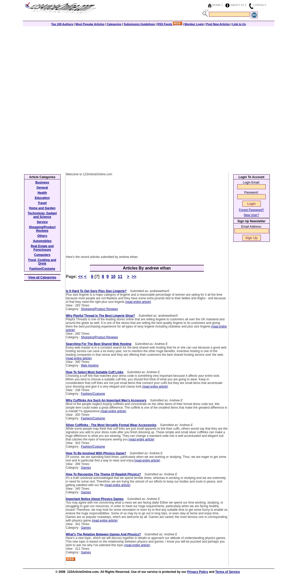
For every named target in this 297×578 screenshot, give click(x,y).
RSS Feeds (169, 24)
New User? (251, 215)
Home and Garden (42, 208)
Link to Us (239, 24)
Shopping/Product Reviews (99, 309)
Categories (114, 24)
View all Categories (42, 277)
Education (42, 198)
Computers (42, 255)
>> (134, 276)
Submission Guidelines (139, 24)
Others (42, 236)
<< (80, 276)
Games (86, 467)
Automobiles (42, 241)
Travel (42, 203)
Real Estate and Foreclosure (42, 248)
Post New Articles (218, 24)
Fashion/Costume (93, 394)
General (42, 187)
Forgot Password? (251, 210)
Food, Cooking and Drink (42, 261)
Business (42, 182)
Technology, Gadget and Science (42, 215)
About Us (237, 4)
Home (216, 4)
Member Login (194, 24)
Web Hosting (89, 365)
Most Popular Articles (89, 24)
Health (42, 193)
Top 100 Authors (62, 24)
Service (42, 222)
